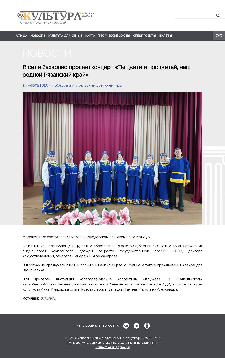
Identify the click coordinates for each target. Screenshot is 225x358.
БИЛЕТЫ (165, 35)
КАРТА (90, 35)
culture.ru (47, 298)
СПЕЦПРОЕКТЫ (144, 35)
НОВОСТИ (37, 36)
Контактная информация (113, 347)
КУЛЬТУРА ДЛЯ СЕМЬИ (65, 35)
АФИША (21, 35)
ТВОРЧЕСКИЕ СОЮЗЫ (114, 35)
